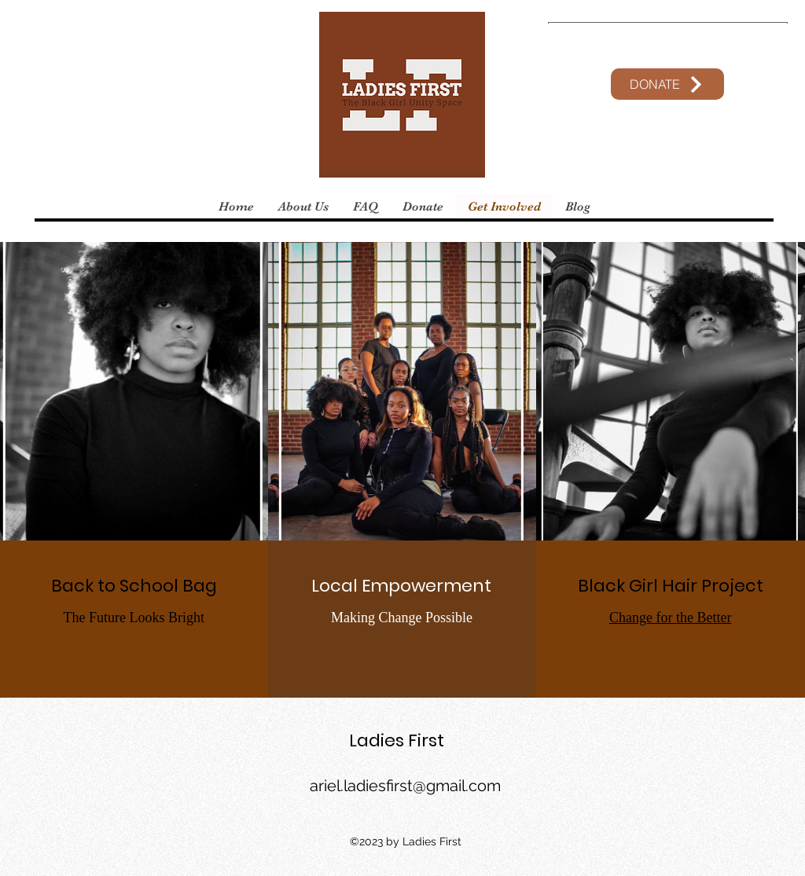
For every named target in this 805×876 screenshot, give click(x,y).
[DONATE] (667, 84)
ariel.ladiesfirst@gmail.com (405, 785)
